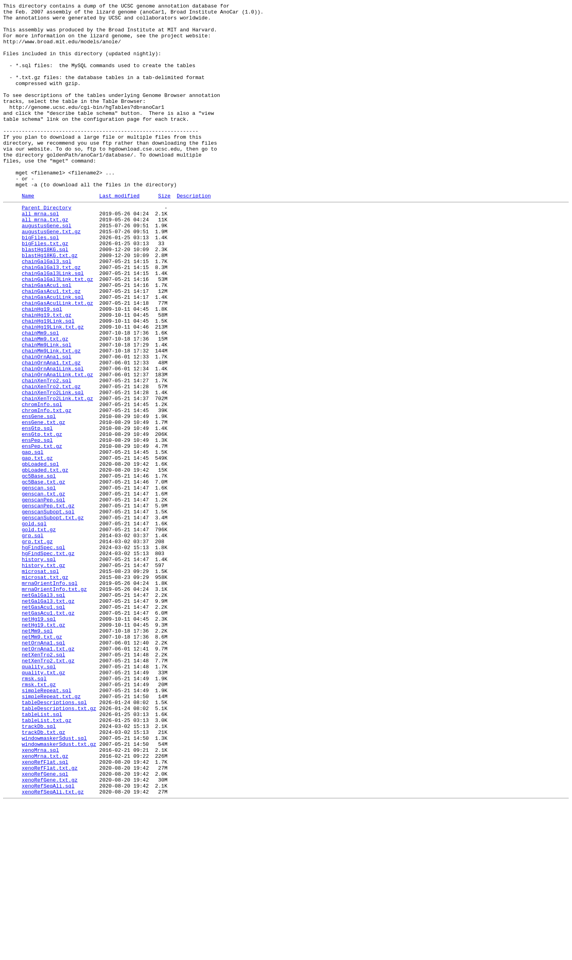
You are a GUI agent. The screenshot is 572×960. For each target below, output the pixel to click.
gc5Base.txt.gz (43, 575)
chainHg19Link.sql (48, 382)
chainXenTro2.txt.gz (51, 461)
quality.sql (39, 797)
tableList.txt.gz (47, 861)
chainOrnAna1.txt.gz (51, 432)
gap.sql (33, 540)
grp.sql (33, 640)
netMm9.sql (37, 754)
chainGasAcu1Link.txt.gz (57, 361)
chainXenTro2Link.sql (53, 468)
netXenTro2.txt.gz (48, 790)
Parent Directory (47, 246)
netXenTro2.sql (43, 783)
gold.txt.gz (39, 633)
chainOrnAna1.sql (47, 425)
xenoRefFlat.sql (45, 911)
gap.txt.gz (37, 547)
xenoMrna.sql (40, 897)
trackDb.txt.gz (43, 876)
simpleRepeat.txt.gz (51, 833)
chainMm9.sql (40, 397)
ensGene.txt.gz (43, 504)
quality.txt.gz (43, 804)
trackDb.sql (39, 869)
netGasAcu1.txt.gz (48, 733)
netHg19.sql (39, 740)
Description (194, 233)
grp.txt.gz (37, 647)
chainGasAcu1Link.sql (53, 354)
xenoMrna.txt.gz (45, 904)
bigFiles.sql (40, 282)
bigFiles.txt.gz (45, 289)
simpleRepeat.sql (47, 826)
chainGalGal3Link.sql (53, 325)
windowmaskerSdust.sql (54, 883)
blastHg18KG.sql (45, 296)
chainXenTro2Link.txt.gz (57, 475)
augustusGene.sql (47, 268)
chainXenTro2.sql (47, 454)
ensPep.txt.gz (42, 532)
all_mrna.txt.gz (45, 261)
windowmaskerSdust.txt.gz (59, 890)
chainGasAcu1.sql (47, 339)
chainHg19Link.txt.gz (53, 389)
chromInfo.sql (42, 482)
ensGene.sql (39, 497)
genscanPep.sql (43, 597)
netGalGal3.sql (43, 711)
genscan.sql (39, 582)
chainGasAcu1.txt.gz (51, 346)
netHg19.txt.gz (43, 747)
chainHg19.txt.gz (47, 375)
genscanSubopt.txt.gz (53, 618)
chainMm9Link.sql (47, 411)
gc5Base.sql (39, 568)
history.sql (39, 668)
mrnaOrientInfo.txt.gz (54, 704)
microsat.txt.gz (45, 690)
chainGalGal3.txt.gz (51, 318)
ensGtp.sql (37, 511)
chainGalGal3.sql (47, 311)
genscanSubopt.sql (48, 611)
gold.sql (34, 625)
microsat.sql (40, 683)
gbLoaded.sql (40, 554)
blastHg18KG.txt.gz (49, 304)
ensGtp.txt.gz (42, 518)
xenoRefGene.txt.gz (49, 933)
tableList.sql (42, 854)
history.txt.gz (43, 675)
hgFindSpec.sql (43, 654)
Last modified (119, 233)
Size (164, 233)
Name (28, 233)
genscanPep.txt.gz (48, 604)
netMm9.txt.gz (42, 761)
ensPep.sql (37, 525)
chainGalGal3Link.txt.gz (57, 332)
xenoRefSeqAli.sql (48, 940)
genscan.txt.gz (43, 590)
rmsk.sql (34, 811)
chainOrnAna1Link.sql (53, 439)
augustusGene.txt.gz (51, 275)
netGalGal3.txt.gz (48, 718)
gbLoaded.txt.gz (45, 561)
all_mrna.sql (40, 253)
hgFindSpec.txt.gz (48, 661)
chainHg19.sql (42, 368)
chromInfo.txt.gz (47, 490)
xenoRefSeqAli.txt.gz (53, 947)
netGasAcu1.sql (43, 726)
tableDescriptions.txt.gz (59, 847)
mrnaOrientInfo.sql (49, 697)
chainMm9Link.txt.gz (51, 418)
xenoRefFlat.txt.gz (49, 919)
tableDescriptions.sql (54, 840)
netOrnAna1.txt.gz (48, 776)
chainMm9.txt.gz (45, 404)
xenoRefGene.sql (45, 926)
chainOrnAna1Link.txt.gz (57, 447)
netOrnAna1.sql (43, 768)
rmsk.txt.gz (39, 819)
